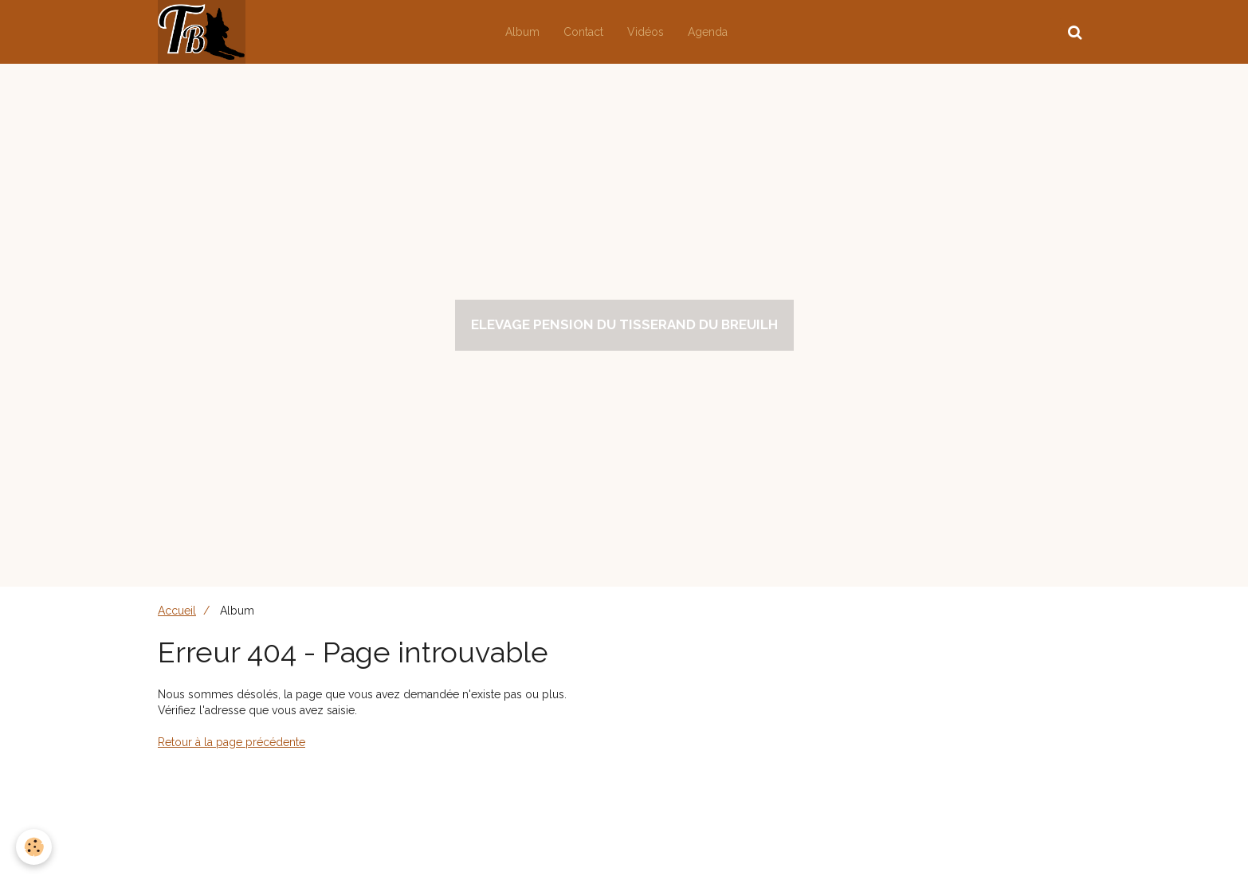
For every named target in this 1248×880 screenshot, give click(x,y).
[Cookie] (34, 847)
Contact (583, 32)
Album (522, 32)
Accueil (177, 610)
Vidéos (645, 32)
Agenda (708, 32)
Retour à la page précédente (231, 742)
